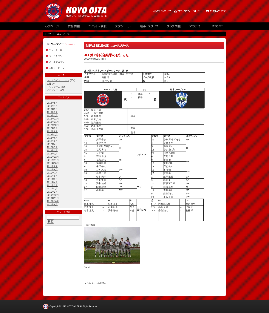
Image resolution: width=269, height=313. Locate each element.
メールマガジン (56, 62)
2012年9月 (52, 128)
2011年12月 (53, 157)
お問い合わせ (215, 11)
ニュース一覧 (55, 50)
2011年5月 (52, 179)
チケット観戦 (97, 27)
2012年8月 (52, 131)
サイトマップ (162, 11)
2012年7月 (52, 134)
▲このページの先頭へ (95, 283)
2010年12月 (53, 195)
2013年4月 (52, 106)
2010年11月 (53, 198)
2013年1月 (52, 115)
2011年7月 (52, 172)
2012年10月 (53, 125)
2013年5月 (52, 103)
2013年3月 (52, 109)
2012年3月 (52, 147)
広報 (49, 83)
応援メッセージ (56, 68)
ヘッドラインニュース (58, 80)
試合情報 (74, 27)
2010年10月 (53, 201)
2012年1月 (52, 153)
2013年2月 (52, 112)
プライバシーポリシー (189, 11)
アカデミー (196, 27)
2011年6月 (52, 176)
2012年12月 (53, 118)
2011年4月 (52, 182)
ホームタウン (55, 56)
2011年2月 (52, 188)
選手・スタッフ (149, 27)
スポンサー (216, 27)
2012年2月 (52, 150)
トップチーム (53, 86)
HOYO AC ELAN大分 (80, 11)
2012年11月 (53, 122)
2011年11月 (53, 160)
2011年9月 (52, 166)
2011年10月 (53, 163)
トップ (48, 34)
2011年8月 (52, 169)
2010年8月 (52, 204)
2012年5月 (52, 141)
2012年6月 (52, 137)
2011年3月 (52, 185)
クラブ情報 (174, 27)
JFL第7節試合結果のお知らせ (106, 55)
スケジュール (123, 27)
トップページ (53, 27)
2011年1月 (52, 192)
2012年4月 (52, 144)
